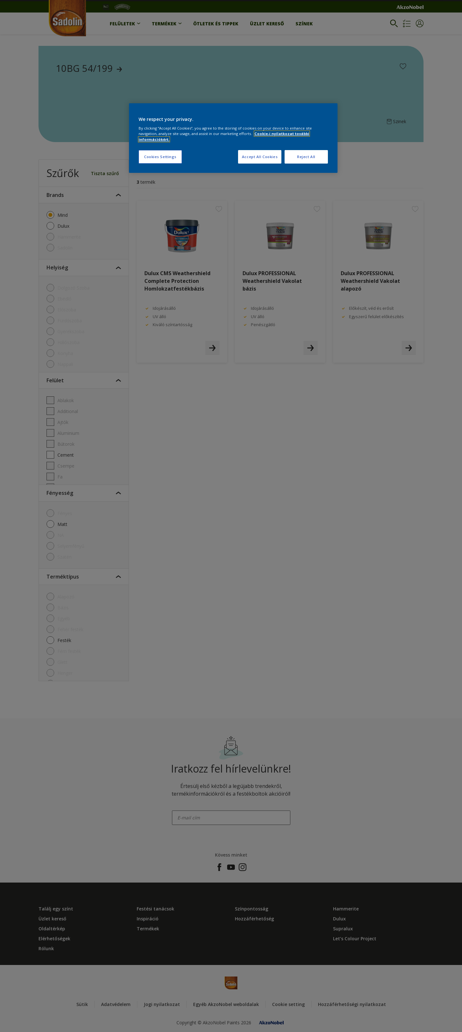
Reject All (306, 156)
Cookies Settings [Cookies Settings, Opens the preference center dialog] (160, 156)
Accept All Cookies (260, 156)
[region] (233, 138)
